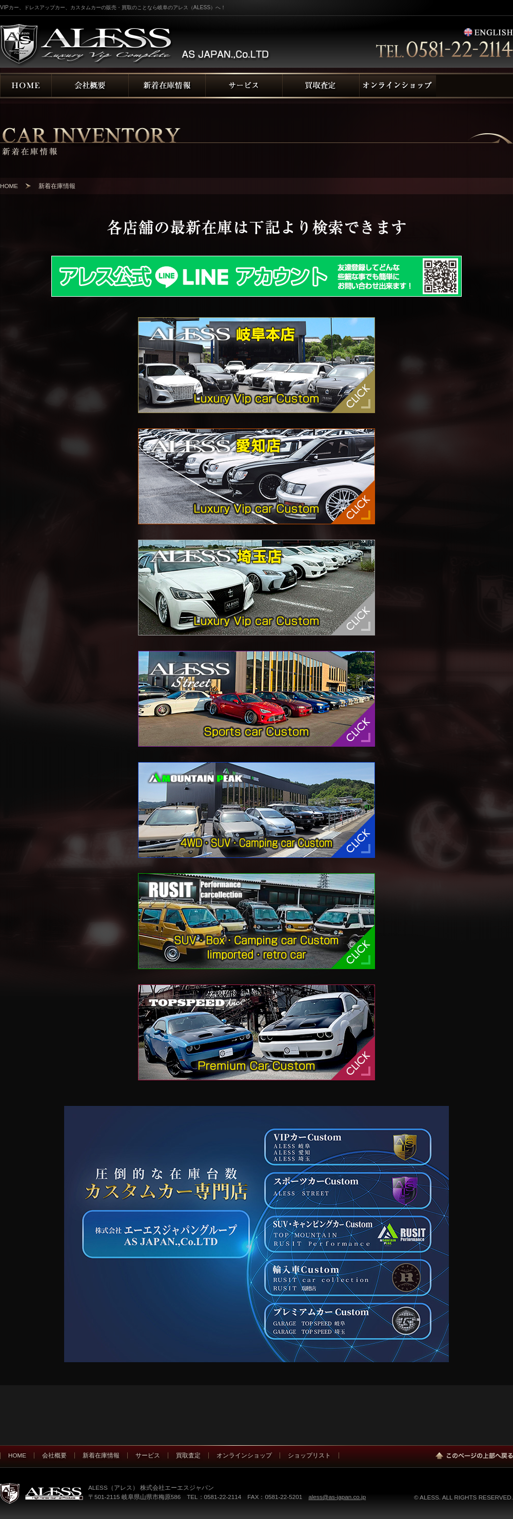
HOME (9, 185)
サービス (147, 1455)
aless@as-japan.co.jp (337, 1496)
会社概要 (54, 1455)
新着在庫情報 (101, 1455)
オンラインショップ (244, 1455)
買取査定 (188, 1455)
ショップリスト (309, 1455)
